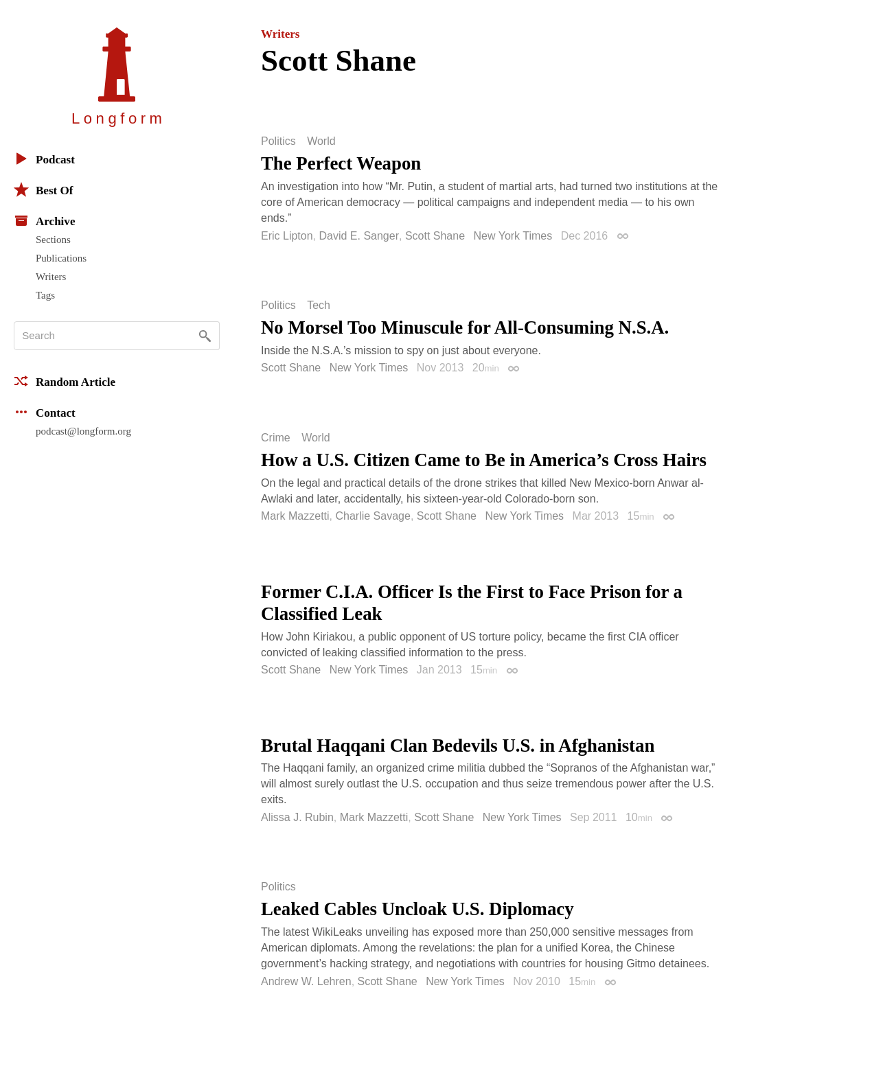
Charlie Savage (372, 516)
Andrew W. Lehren (306, 981)
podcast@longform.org (83, 431)
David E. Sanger (359, 236)
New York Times (513, 236)
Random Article (64, 381)
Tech (318, 305)
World (321, 141)
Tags (45, 295)
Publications (61, 258)
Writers (51, 276)
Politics (278, 141)
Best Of (43, 189)
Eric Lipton (287, 236)
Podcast (44, 158)
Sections (53, 239)
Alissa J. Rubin (297, 817)
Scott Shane (435, 236)
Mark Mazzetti (295, 516)
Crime (275, 437)
